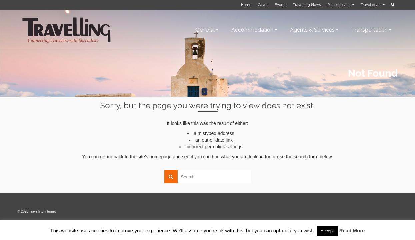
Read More (352, 230)
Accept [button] (327, 230)
